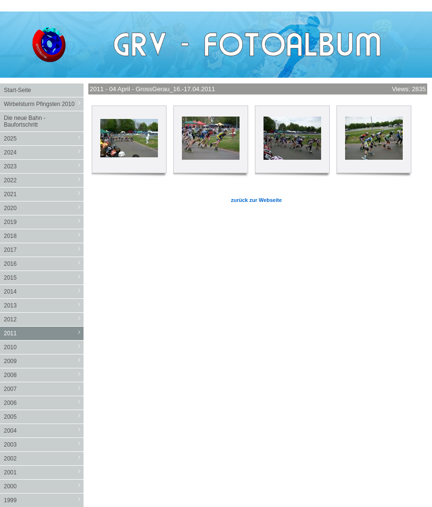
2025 (44, 138)
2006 (44, 402)
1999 (44, 500)
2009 (44, 361)
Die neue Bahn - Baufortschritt (25, 121)
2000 (44, 486)
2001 (44, 472)
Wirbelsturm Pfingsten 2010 (44, 103)
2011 (44, 333)
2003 (44, 444)
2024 (44, 152)
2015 (44, 277)
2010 (44, 347)
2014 (44, 291)
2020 (44, 208)
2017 (44, 249)
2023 (44, 166)
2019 (44, 221)
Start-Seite (17, 90)
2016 (44, 263)
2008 (44, 374)
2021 (44, 194)
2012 (44, 319)
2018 (44, 235)
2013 (44, 305)
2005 (44, 416)
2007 (44, 388)
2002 (44, 458)
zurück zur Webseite (256, 200)
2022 (44, 180)
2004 (44, 430)
